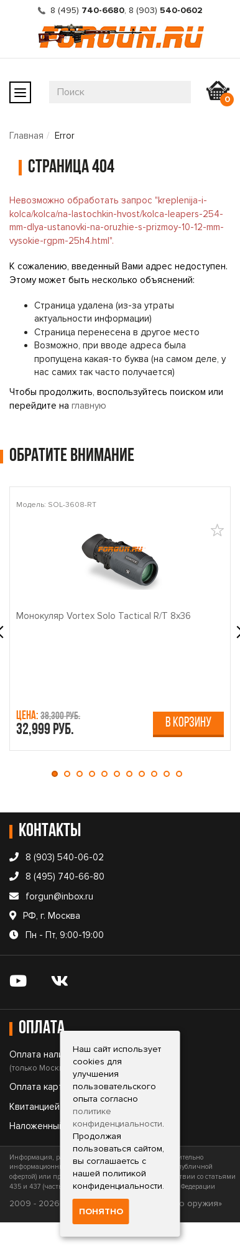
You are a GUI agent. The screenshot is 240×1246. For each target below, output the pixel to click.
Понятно (101, 1211)
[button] (58, 774)
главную (89, 405)
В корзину (188, 723)
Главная (26, 135)
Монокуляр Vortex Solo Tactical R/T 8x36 (103, 615)
